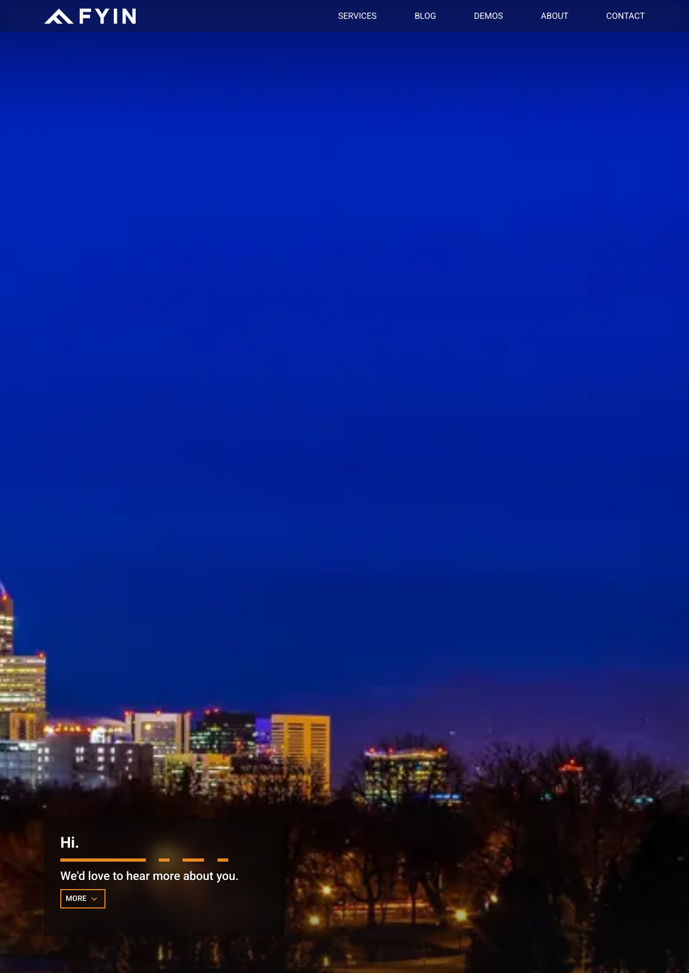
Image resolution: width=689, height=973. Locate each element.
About (554, 16)
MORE (83, 898)
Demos (488, 16)
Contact (625, 16)
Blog (425, 16)
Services (357, 16)
